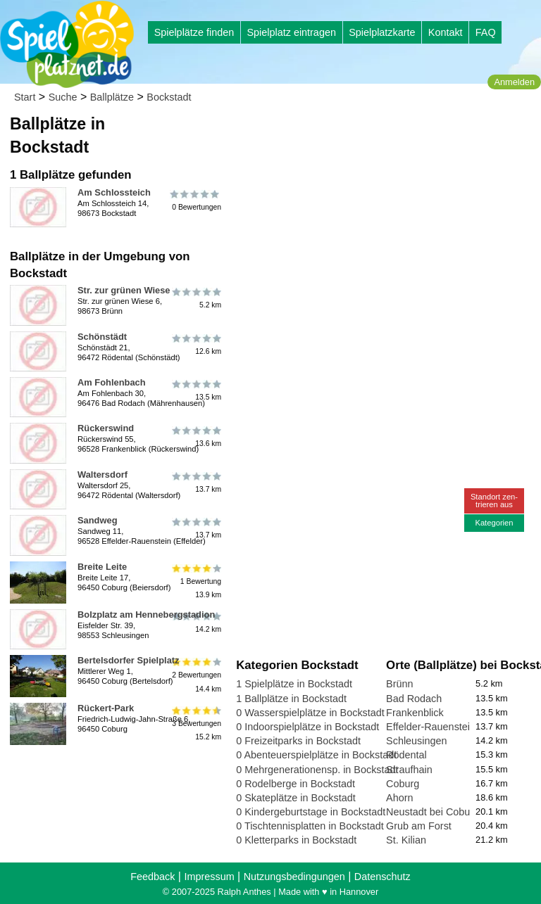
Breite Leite (102, 566)
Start (24, 97)
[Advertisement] (385, 211)
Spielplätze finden (194, 32)
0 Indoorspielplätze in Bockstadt (307, 726)
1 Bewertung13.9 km (195, 581)
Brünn (399, 683)
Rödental (406, 754)
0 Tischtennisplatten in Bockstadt (310, 826)
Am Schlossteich (114, 192)
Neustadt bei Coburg (432, 811)
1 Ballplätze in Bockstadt (291, 698)
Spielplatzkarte (382, 32)
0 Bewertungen (195, 200)
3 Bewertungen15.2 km (195, 723)
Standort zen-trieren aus (494, 500)
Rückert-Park (105, 708)
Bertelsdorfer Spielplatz (128, 660)
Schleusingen (416, 740)
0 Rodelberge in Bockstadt (295, 783)
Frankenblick (415, 712)
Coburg (402, 783)
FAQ (485, 32)
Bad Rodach (414, 698)
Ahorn (399, 797)
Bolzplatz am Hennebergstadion (146, 614)
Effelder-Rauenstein (430, 726)
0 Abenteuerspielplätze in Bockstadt (316, 754)
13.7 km (195, 482)
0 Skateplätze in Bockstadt (296, 797)
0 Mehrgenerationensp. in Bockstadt (317, 769)
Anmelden (514, 82)
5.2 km (195, 298)
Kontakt (445, 32)
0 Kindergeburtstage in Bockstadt (310, 811)
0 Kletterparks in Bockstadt (296, 840)
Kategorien (494, 522)
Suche (63, 97)
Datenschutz (382, 876)
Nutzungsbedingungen (294, 876)
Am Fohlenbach (111, 382)
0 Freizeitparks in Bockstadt (298, 740)
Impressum (209, 876)
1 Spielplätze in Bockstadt (294, 683)
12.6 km (195, 344)
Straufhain (409, 769)
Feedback (152, 876)
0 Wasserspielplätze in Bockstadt (310, 712)
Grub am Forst (419, 826)
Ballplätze (112, 97)
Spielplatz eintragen (291, 32)
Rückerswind (105, 428)
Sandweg (97, 520)
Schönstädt (102, 336)
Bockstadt (169, 97)
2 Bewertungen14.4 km (195, 675)
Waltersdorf (102, 474)
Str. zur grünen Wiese (123, 290)
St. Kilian (406, 840)
